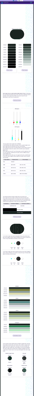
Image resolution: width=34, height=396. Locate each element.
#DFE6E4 (20, 64)
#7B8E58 (5, 314)
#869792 (5, 291)
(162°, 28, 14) (13, 167)
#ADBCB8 (5, 328)
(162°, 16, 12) (13, 170)
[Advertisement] (17, 81)
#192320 (5, 44)
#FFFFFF (20, 66)
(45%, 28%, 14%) (23, 167)
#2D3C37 (20, 47)
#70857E (20, 54)
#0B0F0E (5, 57)
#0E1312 (5, 54)
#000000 (5, 66)
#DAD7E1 (5, 305)
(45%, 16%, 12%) (22, 170)
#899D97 (20, 57)
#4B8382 (5, 302)
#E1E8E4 (5, 295)
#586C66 (20, 52)
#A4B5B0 (20, 59)
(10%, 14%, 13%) (22, 164)
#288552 (5, 326)
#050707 (5, 61)
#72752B (5, 289)
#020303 (5, 64)
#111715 (5, 52)
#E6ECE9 (5, 307)
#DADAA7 (5, 293)
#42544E (20, 49)
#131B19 (4, 49)
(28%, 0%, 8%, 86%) (23, 173)
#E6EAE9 (5, 319)
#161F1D (4, 47)
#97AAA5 (5, 316)
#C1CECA (20, 61)
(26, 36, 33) (13, 164)
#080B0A (5, 59)
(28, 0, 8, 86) (13, 173)
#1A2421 (12, 161)
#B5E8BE (5, 330)
